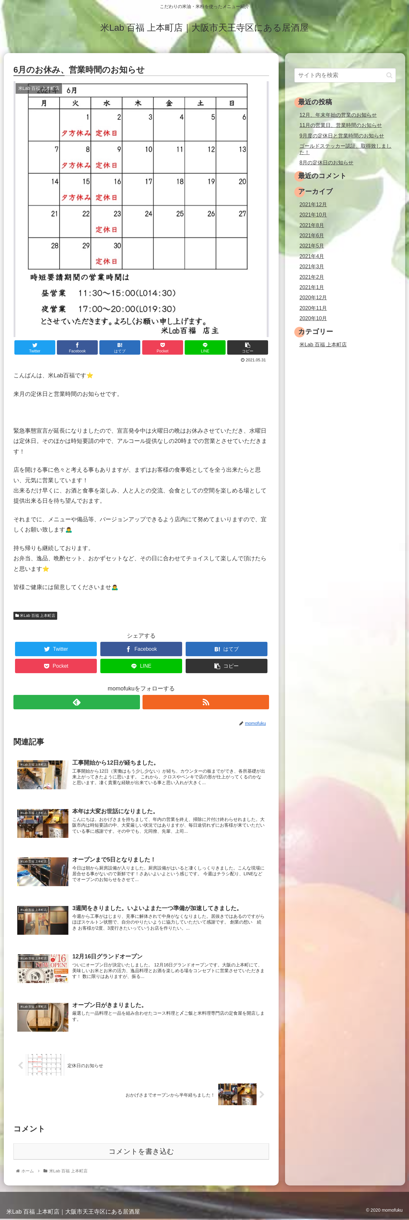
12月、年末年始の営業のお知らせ (338, 115)
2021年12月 (313, 204)
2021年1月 (311, 287)
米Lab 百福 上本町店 (35, 615)
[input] (345, 75)
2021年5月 (311, 245)
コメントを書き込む (141, 1153)
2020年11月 (313, 308)
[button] (389, 75)
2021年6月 (311, 235)
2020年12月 (313, 297)
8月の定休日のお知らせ (326, 162)
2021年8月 (311, 225)
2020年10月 (313, 318)
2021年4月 (311, 256)
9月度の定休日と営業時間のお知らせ (341, 135)
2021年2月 (311, 277)
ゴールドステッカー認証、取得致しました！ (345, 149)
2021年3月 (311, 266)
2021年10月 (313, 214)
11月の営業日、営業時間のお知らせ (340, 125)
